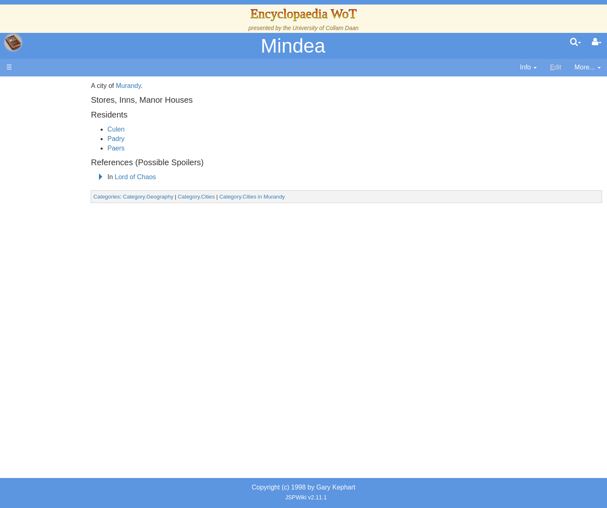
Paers (161, 148)
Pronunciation (59, 343)
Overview (69, 202)
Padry (161, 138)
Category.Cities (241, 197)
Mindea (293, 46)
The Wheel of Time (66, 146)
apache (13, 42)
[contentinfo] (528, 67)
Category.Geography (193, 197)
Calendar (52, 174)
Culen (161, 129)
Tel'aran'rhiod (58, 315)
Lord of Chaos (181, 176)
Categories (152, 197)
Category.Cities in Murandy (298, 197)
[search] (575, 42)
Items (47, 287)
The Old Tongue (62, 221)
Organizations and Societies (80, 259)
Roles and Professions (72, 268)
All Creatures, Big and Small (80, 278)
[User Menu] (596, 42)
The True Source (63, 155)
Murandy (173, 85)
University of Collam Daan (325, 28)
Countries (69, 212)
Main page (38, 85)
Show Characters (64, 249)
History (49, 165)
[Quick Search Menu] (575, 42)
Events (49, 183)
